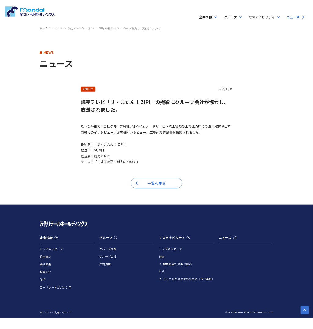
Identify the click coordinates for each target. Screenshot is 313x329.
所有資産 (105, 264)
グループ (108, 237)
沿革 (43, 280)
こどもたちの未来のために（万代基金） (188, 279)
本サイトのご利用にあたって (56, 312)
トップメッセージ (51, 249)
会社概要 (45, 264)
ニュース (57, 28)
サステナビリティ (174, 237)
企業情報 (49, 237)
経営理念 (45, 256)
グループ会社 (107, 256)
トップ (43, 28)
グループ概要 (107, 249)
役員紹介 (45, 272)
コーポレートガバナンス (55, 287)
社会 (162, 271)
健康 (162, 256)
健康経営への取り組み (177, 264)
